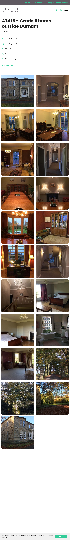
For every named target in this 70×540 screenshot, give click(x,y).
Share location (9, 49)
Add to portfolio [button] (10, 44)
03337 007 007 (40, 3)
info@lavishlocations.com (58, 3)
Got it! (61, 536)
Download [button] (7, 54)
